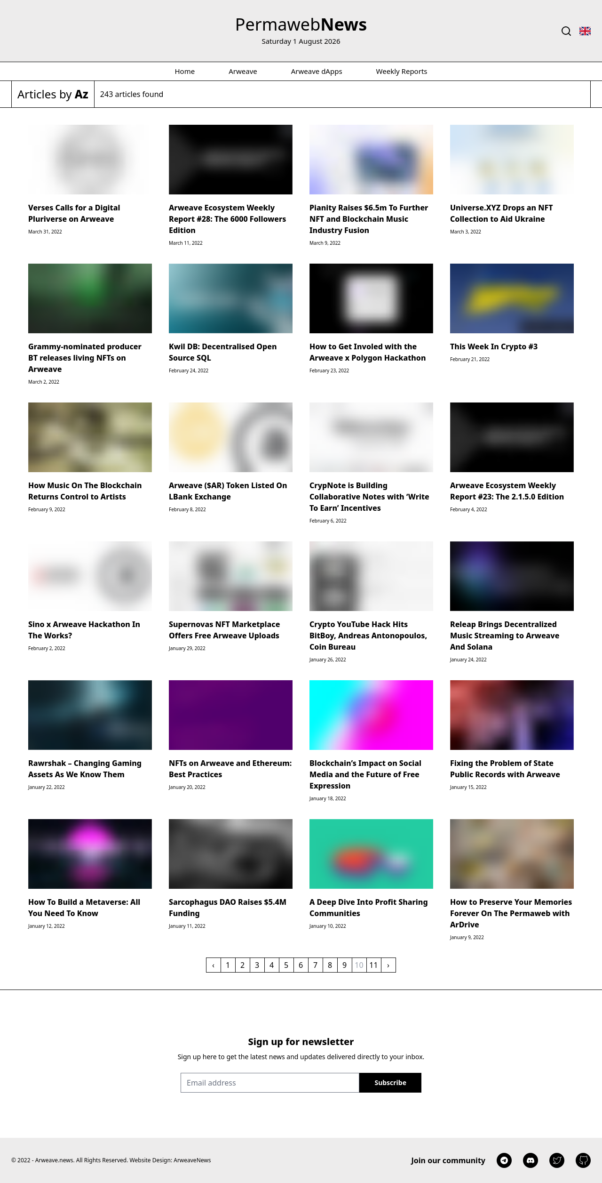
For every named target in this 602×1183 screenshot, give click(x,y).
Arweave (243, 71)
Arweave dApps (316, 71)
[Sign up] (390, 1083)
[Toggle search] (566, 31)
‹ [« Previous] (213, 965)
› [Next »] (388, 965)
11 (373, 965)
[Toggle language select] (585, 31)
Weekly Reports (402, 71)
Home (185, 71)
